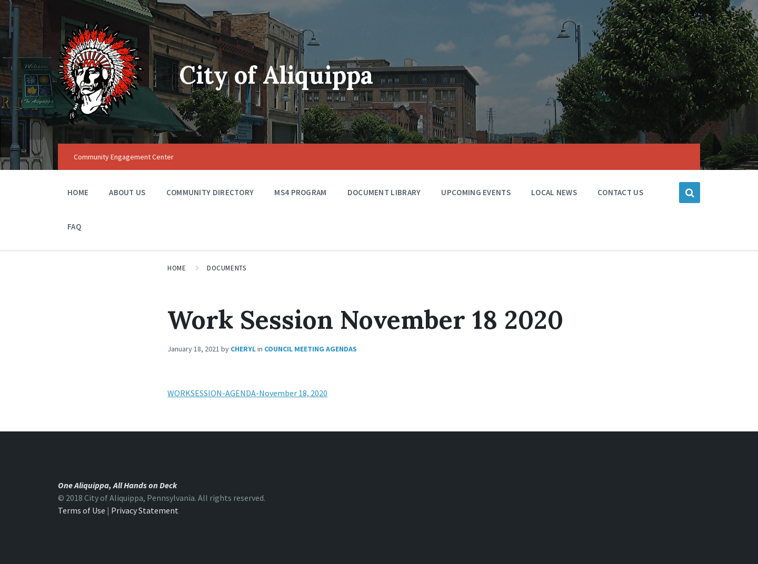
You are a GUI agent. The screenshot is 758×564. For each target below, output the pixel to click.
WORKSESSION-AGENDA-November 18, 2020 (247, 393)
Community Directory (210, 195)
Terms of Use (81, 510)
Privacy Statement (144, 510)
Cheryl (243, 349)
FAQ (74, 226)
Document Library (384, 195)
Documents (226, 268)
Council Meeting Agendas (310, 349)
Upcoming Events (476, 195)
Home (77, 192)
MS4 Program (300, 192)
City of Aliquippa (281, 74)
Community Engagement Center (124, 157)
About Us (127, 195)
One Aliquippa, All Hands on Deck (117, 485)
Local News (554, 192)
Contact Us (620, 192)
